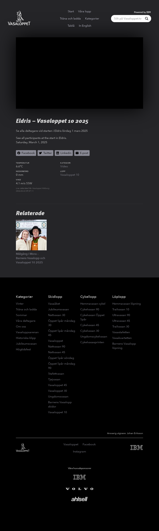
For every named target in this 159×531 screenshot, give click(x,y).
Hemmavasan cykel (92, 303)
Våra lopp (84, 11)
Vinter (20, 303)
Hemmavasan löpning (126, 303)
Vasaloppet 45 (57, 385)
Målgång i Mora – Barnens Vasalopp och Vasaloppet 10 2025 (30, 258)
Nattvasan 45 (56, 352)
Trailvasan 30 (120, 326)
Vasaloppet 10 (69, 174)
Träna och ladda (70, 18)
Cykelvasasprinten (92, 342)
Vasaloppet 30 (57, 390)
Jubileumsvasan (26, 343)
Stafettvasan (56, 373)
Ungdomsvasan (58, 396)
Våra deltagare (25, 320)
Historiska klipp (26, 338)
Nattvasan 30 (56, 315)
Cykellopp (88, 297)
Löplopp (119, 297)
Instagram (79, 451)
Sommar (21, 315)
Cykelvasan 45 (89, 325)
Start (71, 11)
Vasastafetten (121, 332)
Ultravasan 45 (121, 320)
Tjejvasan (54, 379)
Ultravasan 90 (121, 315)
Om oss (21, 326)
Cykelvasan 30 (89, 330)
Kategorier (92, 18)
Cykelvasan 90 (89, 309)
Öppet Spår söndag (61, 358)
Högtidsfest (23, 349)
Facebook (89, 444)
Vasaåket (54, 303)
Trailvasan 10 (120, 309)
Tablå (71, 25)
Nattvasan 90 (56, 346)
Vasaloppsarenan (27, 332)
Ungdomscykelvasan (93, 336)
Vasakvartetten (122, 338)
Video (64, 166)
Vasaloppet (55, 340)
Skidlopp (55, 297)
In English (85, 25)
